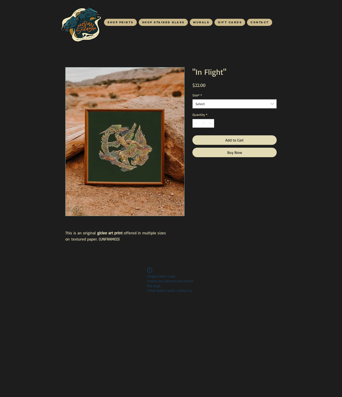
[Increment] (211, 123)
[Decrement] (196, 123)
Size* (197, 95)
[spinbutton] (203, 123)
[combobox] (234, 104)
